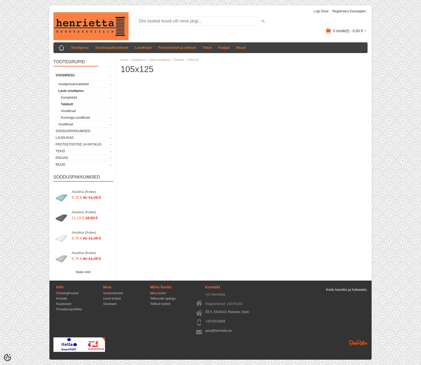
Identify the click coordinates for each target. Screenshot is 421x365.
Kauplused (63, 304)
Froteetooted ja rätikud (177, 48)
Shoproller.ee (358, 342)
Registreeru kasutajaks (349, 11)
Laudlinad (143, 48)
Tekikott (67, 104)
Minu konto (158, 293)
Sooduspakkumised (111, 48)
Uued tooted (112, 298)
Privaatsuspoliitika (69, 309)
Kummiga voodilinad (75, 118)
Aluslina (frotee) (84, 192)
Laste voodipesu (71, 91)
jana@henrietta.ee (218, 331)
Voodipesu (79, 48)
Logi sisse (321, 11)
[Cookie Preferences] (7, 357)
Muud (241, 48)
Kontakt (61, 298)
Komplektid (69, 97)
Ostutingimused (67, 293)
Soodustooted (113, 293)
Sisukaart (110, 304)
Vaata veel (82, 272)
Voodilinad (68, 111)
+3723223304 (215, 321)
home (124, 59)
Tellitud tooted (160, 304)
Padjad (224, 48)
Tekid (207, 48)
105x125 (193, 59)
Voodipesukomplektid (73, 84)
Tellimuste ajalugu (163, 298)
